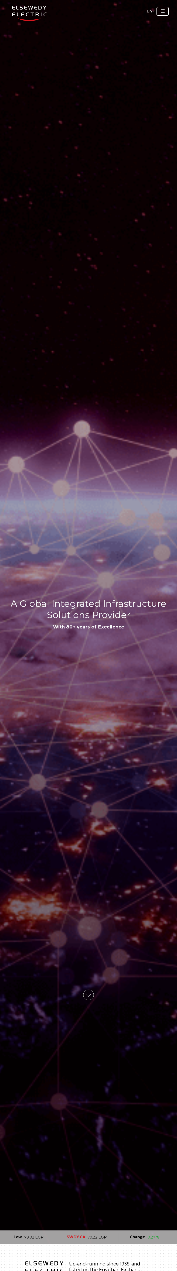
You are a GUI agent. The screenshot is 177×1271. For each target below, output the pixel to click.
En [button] (149, 11)
